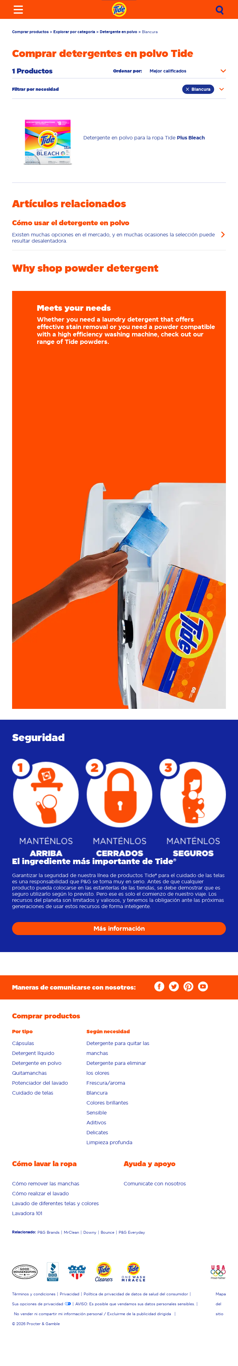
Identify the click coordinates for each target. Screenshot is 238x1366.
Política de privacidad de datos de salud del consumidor (136, 1294)
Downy (89, 1232)
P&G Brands (48, 1232)
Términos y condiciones (33, 1294)
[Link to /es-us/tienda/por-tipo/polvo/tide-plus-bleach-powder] (144, 137)
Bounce (107, 1232)
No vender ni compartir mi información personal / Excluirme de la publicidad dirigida (92, 1314)
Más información (119, 928)
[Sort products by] (188, 71)
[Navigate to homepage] (119, 9)
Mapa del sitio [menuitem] (221, 1304)
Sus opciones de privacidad (37, 1304)
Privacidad (69, 1294)
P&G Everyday (132, 1232)
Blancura (198, 89)
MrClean (71, 1232)
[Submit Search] (219, 10)
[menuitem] (44, 1043)
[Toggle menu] (18, 10)
